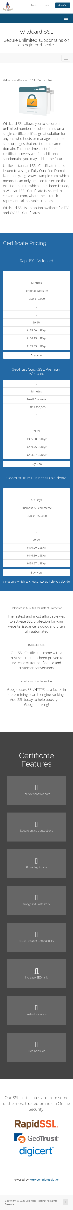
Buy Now (36, 355)
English (36, 4)
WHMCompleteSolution (44, 1179)
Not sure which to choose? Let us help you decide (36, 581)
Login (46, 4)
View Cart (63, 5)
